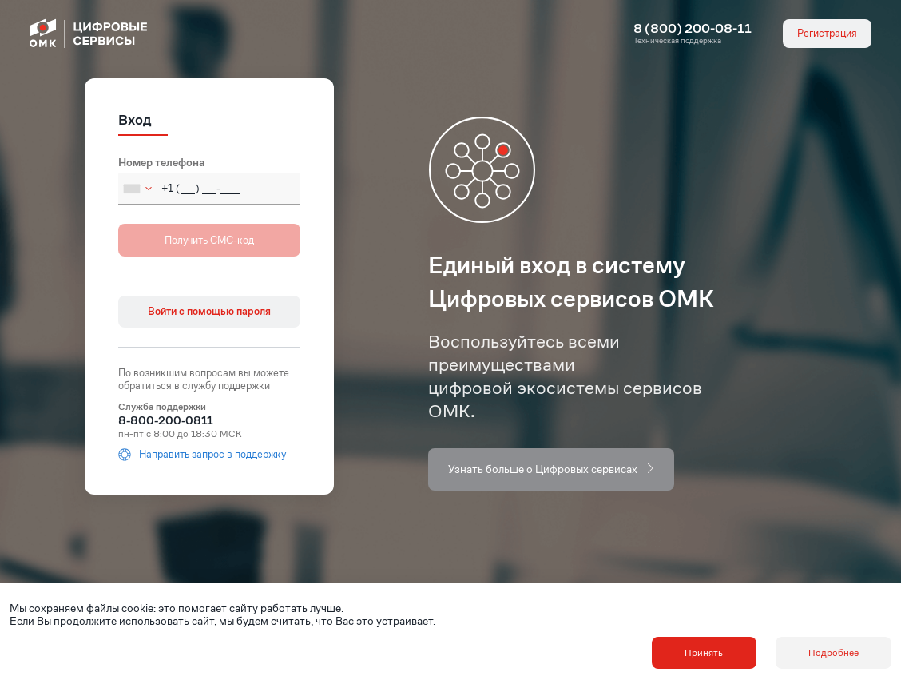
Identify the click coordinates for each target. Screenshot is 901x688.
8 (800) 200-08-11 (692, 29)
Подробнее (833, 652)
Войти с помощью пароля (209, 311)
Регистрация (827, 33)
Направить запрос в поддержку (202, 454)
